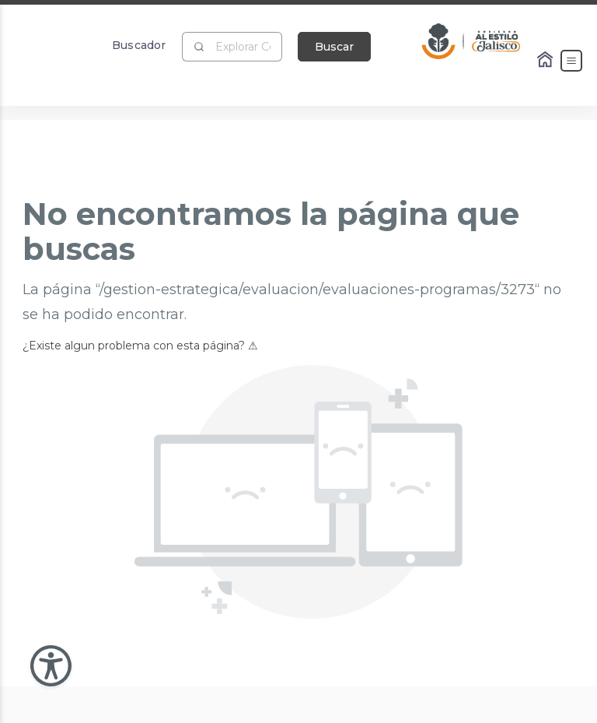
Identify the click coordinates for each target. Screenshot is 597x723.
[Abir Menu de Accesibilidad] (51, 665)
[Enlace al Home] (546, 60)
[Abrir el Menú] (571, 61)
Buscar (334, 47)
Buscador (139, 44)
